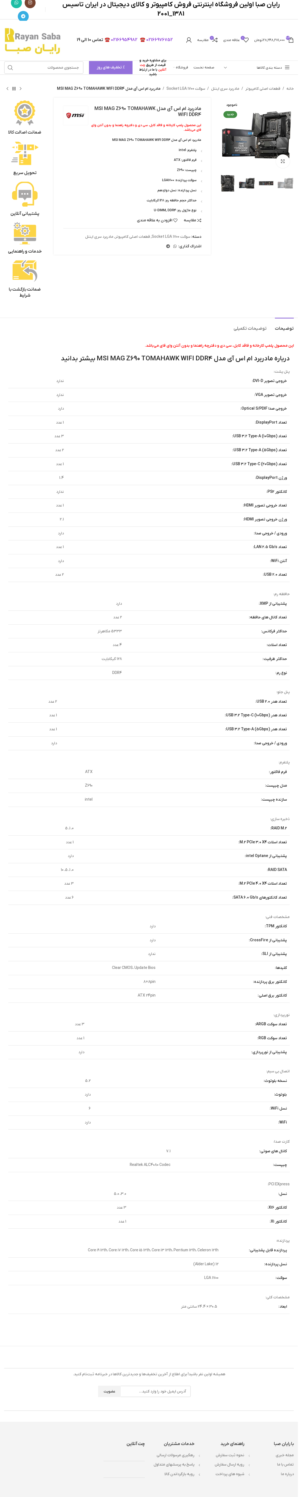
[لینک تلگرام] (23, 16)
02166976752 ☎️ (156, 40)
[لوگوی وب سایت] (33, 39)
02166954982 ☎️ (121, 40)
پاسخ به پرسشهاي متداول (174, 1464)
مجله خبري (285, 1455)
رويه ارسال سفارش (229, 1464)
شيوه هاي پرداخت (229, 1474)
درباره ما (287, 1474)
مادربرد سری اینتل (225, 88)
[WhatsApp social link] (175, 247)
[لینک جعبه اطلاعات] (24, 117)
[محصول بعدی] (7, 89)
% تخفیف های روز (111, 67)
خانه (290, 88)
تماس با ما (285, 1464)
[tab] (284, 326)
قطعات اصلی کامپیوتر (262, 88)
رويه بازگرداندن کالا (179, 1474)
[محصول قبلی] (20, 89)
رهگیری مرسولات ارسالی (175, 1455)
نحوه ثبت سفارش (230, 1455)
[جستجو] (44, 67)
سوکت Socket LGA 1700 (185, 88)
